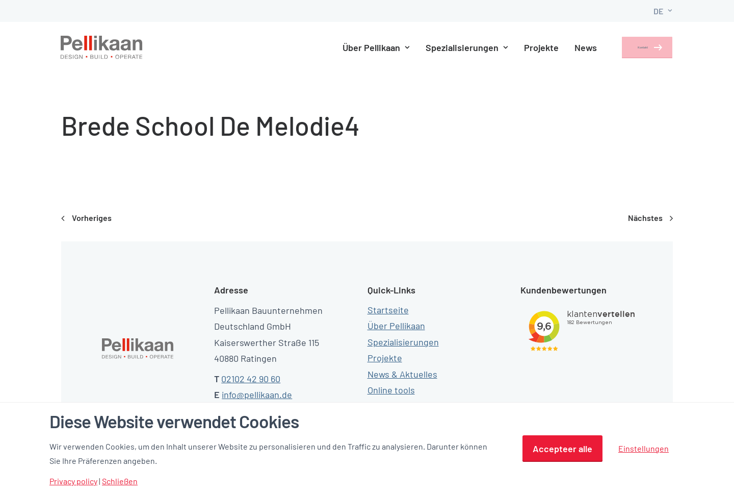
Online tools (391, 390)
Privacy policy (73, 481)
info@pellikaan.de (257, 394)
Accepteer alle (562, 448)
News (570, 47)
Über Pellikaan (360, 47)
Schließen (120, 481)
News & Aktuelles (402, 374)
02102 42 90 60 (250, 378)
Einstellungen (643, 448)
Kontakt (632, 47)
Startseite (388, 309)
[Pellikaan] (102, 47)
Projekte (525, 47)
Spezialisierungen (451, 47)
